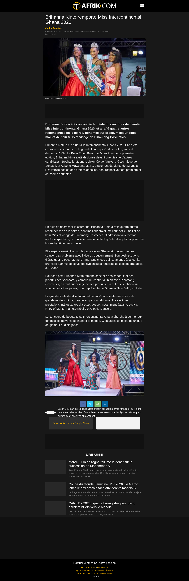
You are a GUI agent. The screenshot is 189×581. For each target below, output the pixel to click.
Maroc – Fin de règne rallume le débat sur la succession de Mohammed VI (100, 464)
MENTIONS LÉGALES (104, 570)
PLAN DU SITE (103, 567)
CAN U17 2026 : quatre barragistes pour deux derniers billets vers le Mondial (102, 505)
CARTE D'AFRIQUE (88, 567)
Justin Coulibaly (53, 28)
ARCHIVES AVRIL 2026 (85, 574)
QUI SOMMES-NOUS (84, 570)
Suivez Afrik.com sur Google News (71, 423)
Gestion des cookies (105, 574)
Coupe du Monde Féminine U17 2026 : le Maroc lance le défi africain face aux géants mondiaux (103, 486)
